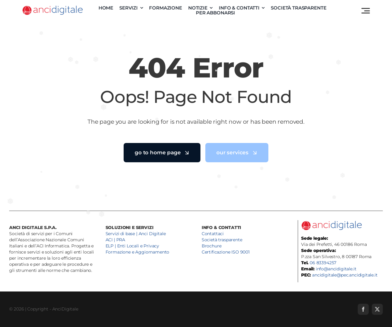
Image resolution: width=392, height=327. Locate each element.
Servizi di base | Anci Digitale (136, 233)
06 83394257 (323, 262)
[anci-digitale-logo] (52, 7)
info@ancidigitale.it (336, 269)
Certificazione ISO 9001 (226, 252)
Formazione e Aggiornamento (138, 252)
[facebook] (363, 309)
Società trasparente (222, 239)
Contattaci (213, 233)
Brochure (212, 246)
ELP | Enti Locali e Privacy (132, 246)
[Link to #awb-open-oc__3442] (365, 10)
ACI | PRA (115, 239)
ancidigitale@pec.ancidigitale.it (345, 275)
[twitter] (377, 309)
